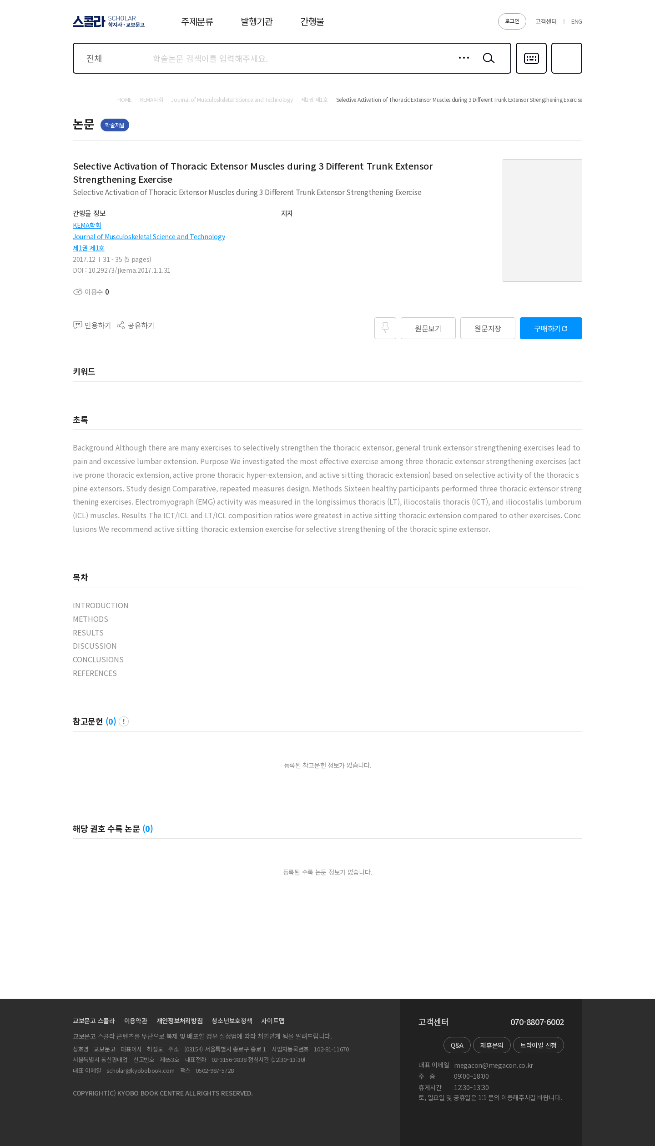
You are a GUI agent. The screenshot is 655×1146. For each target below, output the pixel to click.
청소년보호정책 (232, 1020)
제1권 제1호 (89, 247)
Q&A (457, 1045)
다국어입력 (531, 73)
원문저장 (487, 328)
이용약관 (135, 1020)
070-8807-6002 (537, 1022)
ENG (576, 21)
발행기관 (257, 21)
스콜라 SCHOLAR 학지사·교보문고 (107, 26)
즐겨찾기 (565, 73)
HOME (124, 99)
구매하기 (547, 328)
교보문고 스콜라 (94, 1020)
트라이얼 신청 (538, 1045)
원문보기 (428, 328)
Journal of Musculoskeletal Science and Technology (149, 236)
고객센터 (546, 21)
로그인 (512, 21)
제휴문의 (492, 1045)
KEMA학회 (87, 225)
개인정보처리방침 (179, 1020)
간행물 (312, 21)
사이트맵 (272, 1020)
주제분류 (197, 21)
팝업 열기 (124, 721)
